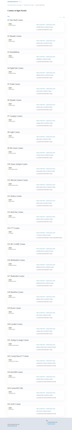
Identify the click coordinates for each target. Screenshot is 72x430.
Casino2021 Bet (11, 393)
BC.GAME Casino (12, 249)
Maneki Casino (11, 41)
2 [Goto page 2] (60, 17)
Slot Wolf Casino (12, 25)
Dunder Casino (11, 105)
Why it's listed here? (40, 24)
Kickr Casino (11, 313)
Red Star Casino (11, 217)
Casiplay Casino (11, 121)
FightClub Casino (12, 73)
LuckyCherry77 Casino (13, 361)
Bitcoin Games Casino (13, 185)
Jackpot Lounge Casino (13, 345)
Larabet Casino (11, 329)
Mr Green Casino (12, 153)
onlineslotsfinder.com (12, 425)
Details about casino (50, 24)
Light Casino (11, 137)
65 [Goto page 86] (64, 17)
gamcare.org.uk (51, 423)
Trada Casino (11, 89)
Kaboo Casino (11, 201)
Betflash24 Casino (12, 265)
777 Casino (10, 233)
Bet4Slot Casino (11, 297)
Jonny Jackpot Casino (13, 169)
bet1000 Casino (11, 377)
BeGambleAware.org (52, 422)
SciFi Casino (11, 409)
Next (9, 16)
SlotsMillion (11, 57)
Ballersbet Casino (12, 281)
